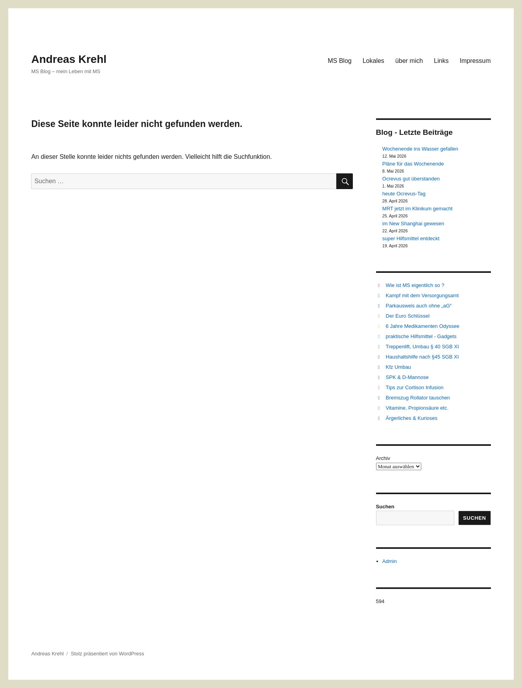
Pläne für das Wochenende (413, 164)
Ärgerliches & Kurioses (412, 418)
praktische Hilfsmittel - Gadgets (421, 336)
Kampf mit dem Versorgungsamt (422, 295)
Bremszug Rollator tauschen (418, 398)
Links (441, 60)
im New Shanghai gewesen (413, 223)
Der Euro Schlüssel (408, 316)
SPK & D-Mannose (407, 377)
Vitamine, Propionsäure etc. (417, 408)
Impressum (475, 60)
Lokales (373, 60)
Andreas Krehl (68, 59)
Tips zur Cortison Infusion (415, 387)
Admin (389, 561)
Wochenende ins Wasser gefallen (420, 149)
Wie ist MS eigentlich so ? (415, 285)
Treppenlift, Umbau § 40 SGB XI (422, 347)
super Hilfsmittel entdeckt (410, 238)
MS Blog (339, 60)
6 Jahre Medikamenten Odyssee (422, 326)
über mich (409, 60)
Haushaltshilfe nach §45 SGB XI (422, 357)
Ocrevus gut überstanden (411, 179)
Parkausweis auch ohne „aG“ (419, 306)
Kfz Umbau (398, 367)
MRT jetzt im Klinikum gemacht (417, 209)
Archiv (383, 458)
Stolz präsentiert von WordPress (107, 654)
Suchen (385, 507)
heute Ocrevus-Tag (404, 194)
